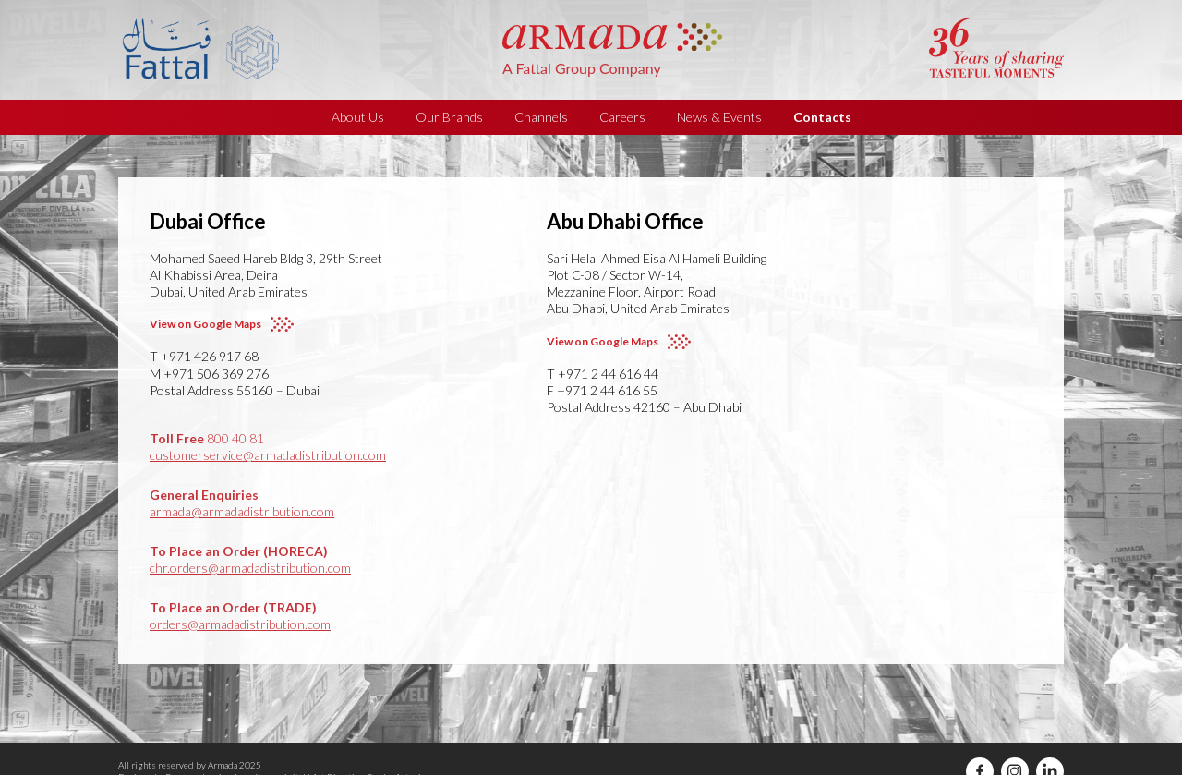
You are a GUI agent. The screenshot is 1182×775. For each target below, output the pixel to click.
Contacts (822, 117)
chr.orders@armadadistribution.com (250, 567)
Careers (622, 117)
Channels (541, 117)
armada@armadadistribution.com (242, 511)
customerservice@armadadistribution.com (268, 455)
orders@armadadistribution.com (240, 624)
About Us (358, 117)
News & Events (719, 117)
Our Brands (449, 117)
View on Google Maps (205, 324)
